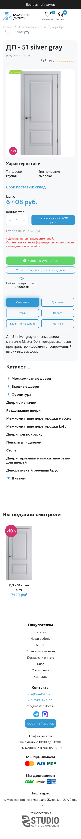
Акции (40, 645)
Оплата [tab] (57, 313)
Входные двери (23, 386)
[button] (60, 14)
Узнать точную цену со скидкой (40, 270)
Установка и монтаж (40, 651)
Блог (40, 664)
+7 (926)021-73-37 (39, 700)
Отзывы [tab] (23, 313)
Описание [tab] (22, 302)
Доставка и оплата (40, 658)
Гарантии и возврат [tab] (22, 323)
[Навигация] (75, 16)
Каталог (40, 632)
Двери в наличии (21, 402)
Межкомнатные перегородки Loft (36, 426)
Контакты (40, 677)
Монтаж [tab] (58, 323)
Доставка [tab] (58, 302)
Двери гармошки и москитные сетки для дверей (38, 460)
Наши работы (41, 639)
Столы (11, 450)
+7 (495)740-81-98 (39, 694)
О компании (41, 670)
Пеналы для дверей (23, 442)
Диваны (16, 478)
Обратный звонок (40, 723)
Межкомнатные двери (29, 378)
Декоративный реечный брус (32, 470)
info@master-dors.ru (40, 706)
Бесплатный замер (40, 4)
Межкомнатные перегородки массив (38, 418)
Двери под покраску (24, 434)
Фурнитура (19, 394)
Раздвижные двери (23, 410)
